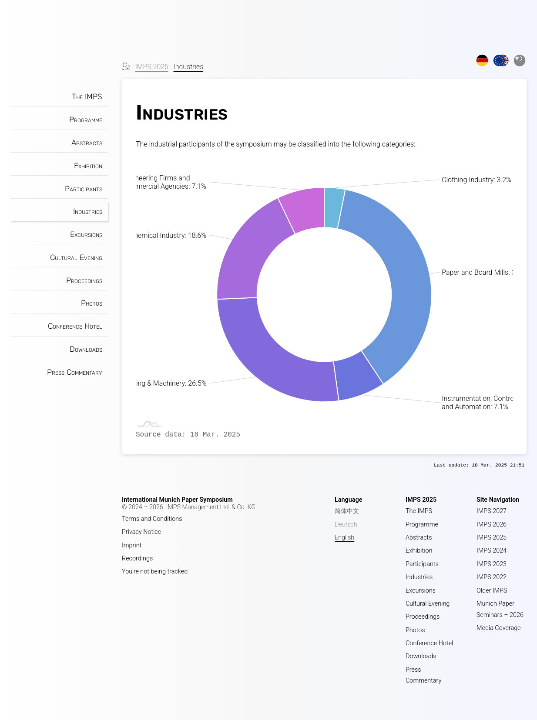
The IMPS (87, 96)
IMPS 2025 (151, 67)
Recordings (137, 558)
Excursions (86, 234)
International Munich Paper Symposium (177, 499)
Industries (87, 211)
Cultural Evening (76, 257)
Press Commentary (74, 372)
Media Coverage (499, 628)
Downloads (86, 349)
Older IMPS (492, 590)
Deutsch (346, 524)
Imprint (131, 545)
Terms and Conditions (152, 519)
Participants (83, 188)
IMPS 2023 (492, 564)
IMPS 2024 (492, 550)
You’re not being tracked (155, 571)
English (344, 537)
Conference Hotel (75, 326)
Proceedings (84, 280)
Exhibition (88, 165)
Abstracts (86, 142)
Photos (91, 303)
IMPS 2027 (492, 511)
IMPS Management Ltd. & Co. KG (211, 507)
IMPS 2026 (492, 524)
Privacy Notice (141, 532)
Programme (85, 119)
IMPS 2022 (492, 577)
